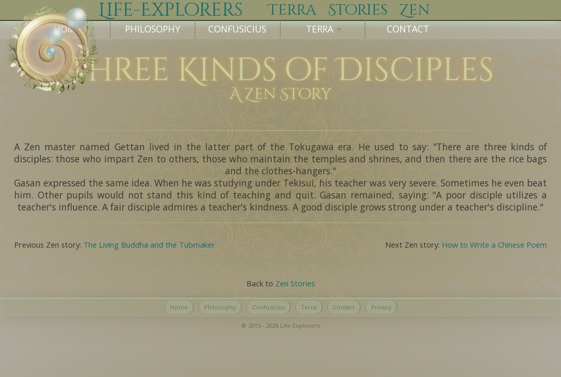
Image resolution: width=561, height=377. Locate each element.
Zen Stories (295, 283)
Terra (309, 307)
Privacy (381, 307)
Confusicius (237, 29)
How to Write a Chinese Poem (494, 244)
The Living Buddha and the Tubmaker (149, 244)
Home (179, 307)
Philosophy (152, 29)
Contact (408, 29)
